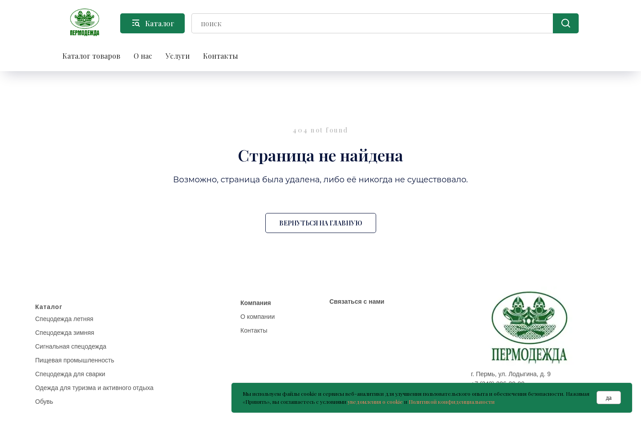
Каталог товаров (91, 55)
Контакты (220, 55)
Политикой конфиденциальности (452, 401)
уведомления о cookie (375, 401)
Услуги (178, 55)
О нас (143, 55)
